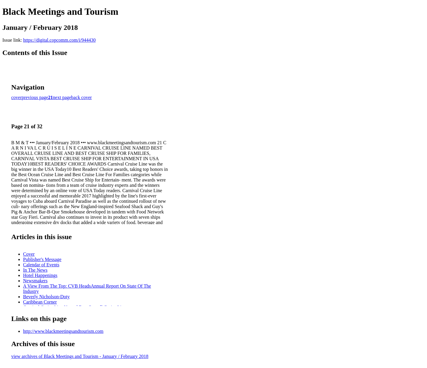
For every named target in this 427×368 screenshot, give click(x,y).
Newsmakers (35, 280)
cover (16, 97)
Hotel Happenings (40, 275)
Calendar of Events (41, 264)
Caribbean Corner (40, 301)
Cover (29, 254)
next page (62, 97)
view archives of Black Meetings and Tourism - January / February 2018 (79, 356)
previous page (35, 97)
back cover (81, 97)
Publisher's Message (42, 259)
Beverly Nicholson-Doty (46, 296)
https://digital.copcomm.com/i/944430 (59, 40)
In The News (35, 270)
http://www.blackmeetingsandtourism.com (63, 331)
